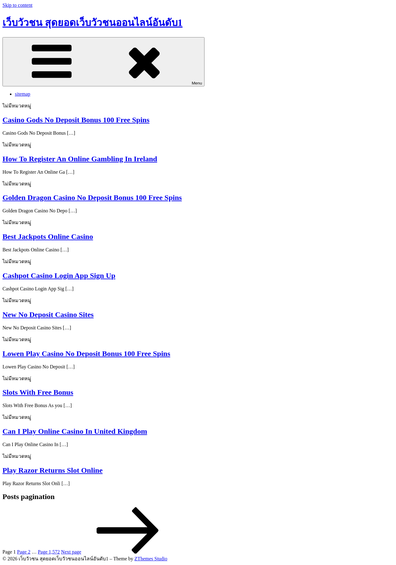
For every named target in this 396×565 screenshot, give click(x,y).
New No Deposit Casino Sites (48, 315)
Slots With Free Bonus (37, 392)
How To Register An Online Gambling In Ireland (79, 159)
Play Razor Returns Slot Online (52, 470)
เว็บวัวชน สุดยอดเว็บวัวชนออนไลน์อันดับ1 (92, 22)
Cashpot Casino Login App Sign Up (58, 276)
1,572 (49, 551)
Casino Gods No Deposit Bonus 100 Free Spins (75, 120)
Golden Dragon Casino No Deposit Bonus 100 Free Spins (92, 197)
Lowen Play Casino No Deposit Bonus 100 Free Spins (86, 354)
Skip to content (17, 5)
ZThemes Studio (151, 558)
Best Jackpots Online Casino (47, 237)
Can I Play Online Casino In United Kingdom (74, 431)
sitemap (22, 94)
